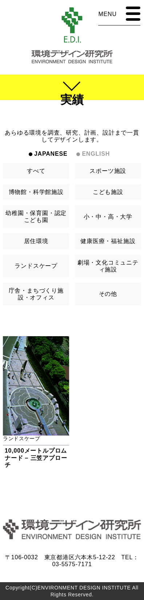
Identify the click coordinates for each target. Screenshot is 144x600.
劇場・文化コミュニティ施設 (108, 266)
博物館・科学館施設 (36, 192)
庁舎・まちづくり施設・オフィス (36, 294)
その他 (108, 294)
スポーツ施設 (107, 171)
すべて (36, 171)
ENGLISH (96, 154)
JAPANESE (50, 154)
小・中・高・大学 (108, 217)
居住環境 (36, 241)
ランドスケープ (36, 266)
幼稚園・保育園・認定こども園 (36, 216)
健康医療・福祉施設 (107, 241)
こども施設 (108, 192)
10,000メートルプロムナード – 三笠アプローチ (36, 458)
